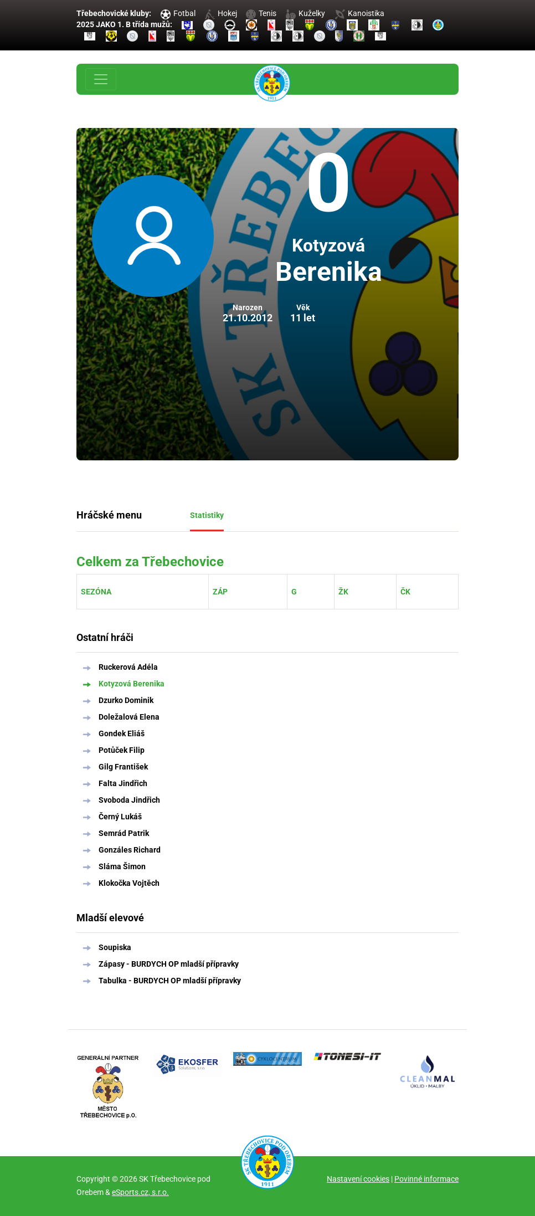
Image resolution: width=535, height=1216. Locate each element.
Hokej (221, 13)
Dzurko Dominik (126, 700)
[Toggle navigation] (100, 79)
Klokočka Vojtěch (129, 883)
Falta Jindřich (123, 783)
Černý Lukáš (120, 816)
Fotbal (178, 13)
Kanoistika (359, 13)
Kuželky (305, 13)
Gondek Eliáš (122, 733)
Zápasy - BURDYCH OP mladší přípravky (169, 964)
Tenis (261, 13)
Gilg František (123, 766)
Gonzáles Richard (130, 849)
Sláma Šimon (122, 866)
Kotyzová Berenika (131, 683)
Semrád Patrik (124, 833)
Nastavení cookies (358, 1178)
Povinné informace (426, 1178)
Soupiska (115, 947)
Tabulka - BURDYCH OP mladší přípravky (170, 980)
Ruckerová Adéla (128, 667)
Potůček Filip (122, 750)
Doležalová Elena (129, 716)
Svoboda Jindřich (129, 800)
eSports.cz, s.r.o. (140, 1192)
